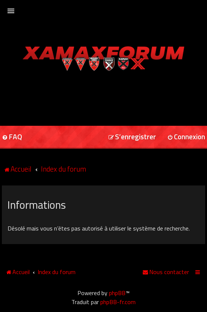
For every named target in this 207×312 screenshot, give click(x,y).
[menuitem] (132, 137)
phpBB (117, 292)
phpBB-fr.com (118, 301)
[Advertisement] (104, 95)
